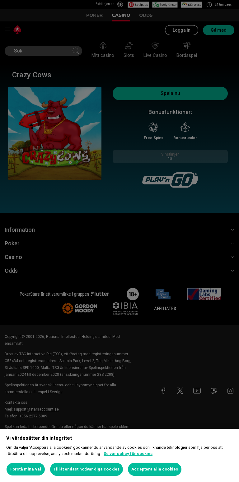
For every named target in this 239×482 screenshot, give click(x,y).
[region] (119, 455)
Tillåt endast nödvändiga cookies (87, 469)
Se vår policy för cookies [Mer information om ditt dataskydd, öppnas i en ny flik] (128, 453)
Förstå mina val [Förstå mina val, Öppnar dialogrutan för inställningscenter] (25, 469)
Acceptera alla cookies (154, 469)
